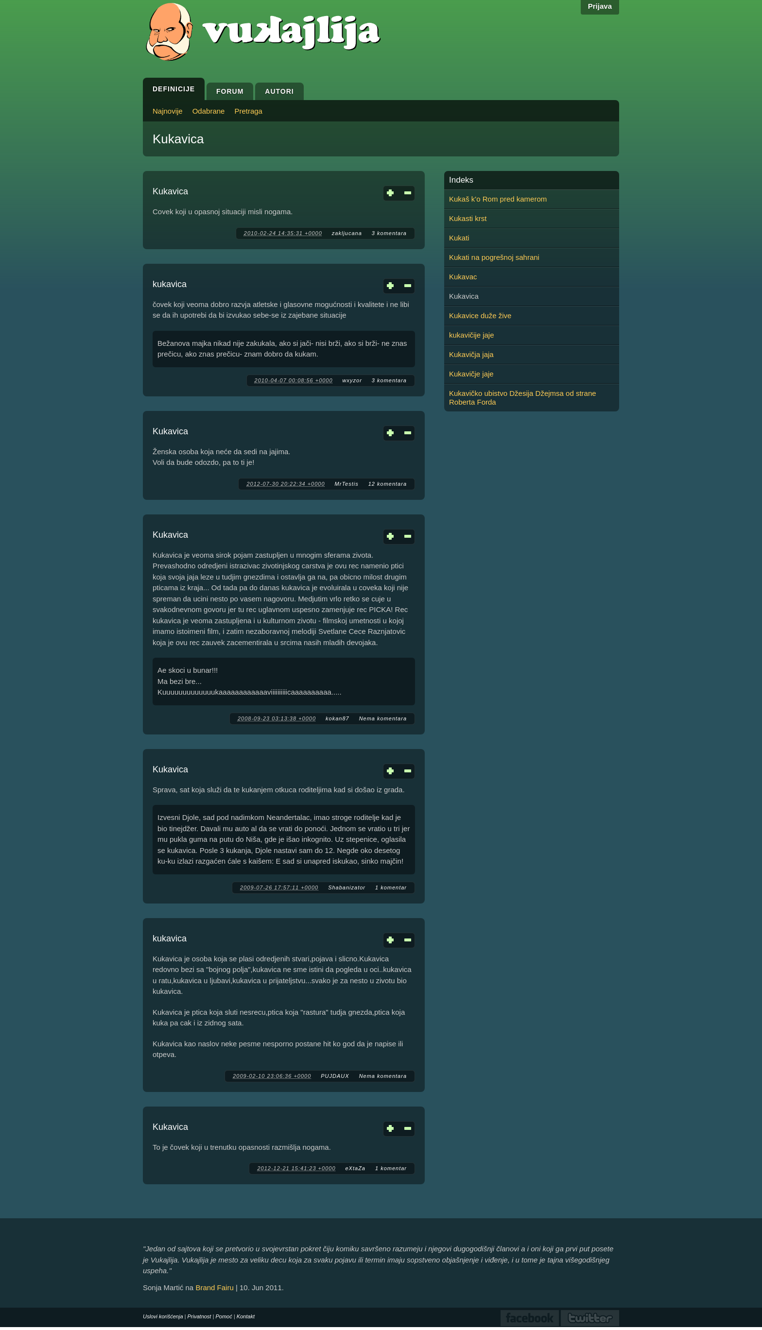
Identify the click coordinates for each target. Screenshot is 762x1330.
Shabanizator (346, 887)
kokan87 (337, 718)
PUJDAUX (335, 1076)
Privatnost (199, 1316)
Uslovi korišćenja (163, 1316)
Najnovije (168, 111)
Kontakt (246, 1316)
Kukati (459, 238)
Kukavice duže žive (480, 315)
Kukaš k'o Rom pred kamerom (498, 199)
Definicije (174, 89)
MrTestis (347, 484)
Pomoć (223, 1316)
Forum (229, 91)
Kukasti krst (468, 218)
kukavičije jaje (471, 335)
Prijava (600, 6)
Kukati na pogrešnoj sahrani (494, 257)
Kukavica (170, 191)
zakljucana (347, 233)
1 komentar (391, 887)
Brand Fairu (214, 1287)
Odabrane (208, 111)
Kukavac (463, 277)
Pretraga (248, 111)
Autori (279, 91)
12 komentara (387, 484)
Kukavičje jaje (471, 374)
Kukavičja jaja (471, 354)
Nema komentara (383, 718)
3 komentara (389, 233)
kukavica (170, 284)
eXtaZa (355, 1168)
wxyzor (352, 380)
